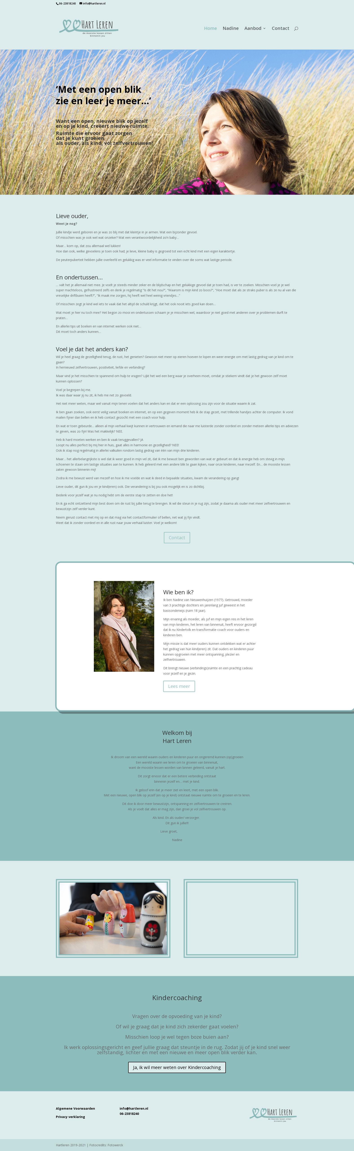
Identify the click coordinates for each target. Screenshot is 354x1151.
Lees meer (179, 686)
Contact (280, 29)
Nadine (231, 29)
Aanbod (253, 29)
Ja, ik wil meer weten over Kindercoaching (177, 1067)
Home (210, 29)
